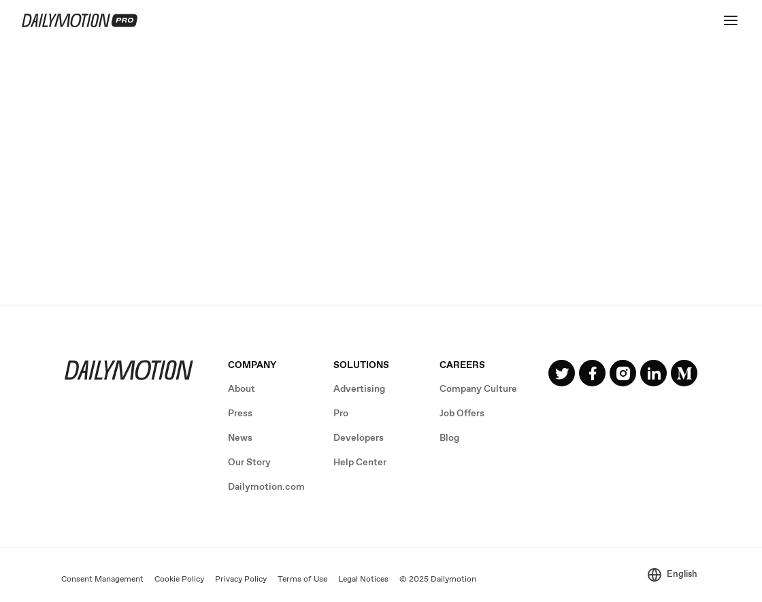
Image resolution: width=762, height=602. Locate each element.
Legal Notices (363, 579)
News (240, 438)
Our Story (249, 462)
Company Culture (478, 389)
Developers (358, 438)
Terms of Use (302, 579)
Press (240, 413)
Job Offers (462, 413)
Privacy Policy (241, 579)
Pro (340, 413)
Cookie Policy (179, 579)
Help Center (359, 462)
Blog (449, 438)
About (241, 389)
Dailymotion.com (266, 487)
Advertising (359, 389)
